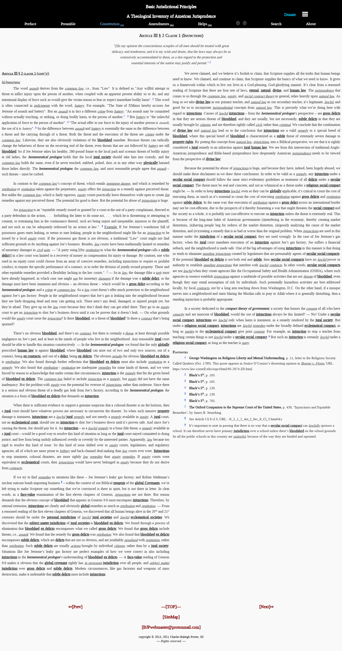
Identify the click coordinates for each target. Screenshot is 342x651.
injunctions (149, 200)
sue (75, 278)
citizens (119, 545)
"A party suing (66, 250)
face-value (27, 494)
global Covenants (147, 483)
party (245, 342)
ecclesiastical (30, 462)
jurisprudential (222, 107)
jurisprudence (324, 90)
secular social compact (189, 179)
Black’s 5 (196, 375)
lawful (60, 416)
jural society (102, 157)
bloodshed (104, 140)
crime (101, 111)
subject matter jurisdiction (47, 523)
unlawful (239, 436)
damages (104, 278)
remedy (7, 367)
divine (277, 90)
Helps (205, 24)
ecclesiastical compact (319, 325)
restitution (28, 189)
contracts (15, 468)
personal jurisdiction (61, 517)
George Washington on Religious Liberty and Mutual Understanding (236, 358)
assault (33, 88)
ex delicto (85, 356)
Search (276, 24)
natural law (326, 96)
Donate (290, 14)
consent (311, 308)
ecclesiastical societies (146, 517)
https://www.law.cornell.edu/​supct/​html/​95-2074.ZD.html (212, 369)
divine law (203, 102)
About (311, 24)
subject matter (159, 563)
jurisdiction (111, 563)
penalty (117, 356)
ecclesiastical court (25, 422)
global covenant (56, 563)
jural (158, 339)
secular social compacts (322, 253)
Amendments (161, 24)
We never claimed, (197, 73)
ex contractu (31, 356)
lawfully (314, 425)
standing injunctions (216, 253)
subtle (281, 136)
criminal (285, 124)
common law (74, 88)
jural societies (102, 517)
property (163, 411)
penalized (131, 540)
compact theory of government (247, 308)
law (96, 244)
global (85, 506)
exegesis (119, 483)
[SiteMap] (171, 617)
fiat (167, 194)
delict (64, 356)
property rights (183, 141)
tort (158, 272)
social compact (323, 208)
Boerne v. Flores (312, 363)
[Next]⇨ (266, 607)
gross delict (137, 284)
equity (82, 189)
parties (189, 331)
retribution (9, 189)
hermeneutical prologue (45, 157)
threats (308, 276)
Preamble (68, 24)
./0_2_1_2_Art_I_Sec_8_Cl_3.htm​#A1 (255, 419)
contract (146, 318)
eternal (254, 90)
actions (76, 545)
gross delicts (107, 528)
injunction (109, 189)
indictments (42, 105)
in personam (93, 563)
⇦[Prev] (75, 607)
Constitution (112, 24)
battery (79, 105)
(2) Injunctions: (11, 82)
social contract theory (259, 96)
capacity (178, 314)
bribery (65, 450)
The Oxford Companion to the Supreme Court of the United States (235, 407)
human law (26, 350)
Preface (30, 24)
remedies (104, 367)
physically (151, 162)
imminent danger (118, 183)
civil (40, 250)
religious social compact (323, 185)
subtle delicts (30, 540)
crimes (149, 134)
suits (47, 250)
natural (265, 90)
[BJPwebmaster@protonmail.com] (171, 627)
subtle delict (150, 278)
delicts (59, 540)
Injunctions (161, 450)
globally (163, 344)
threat (129, 333)
